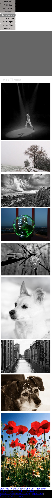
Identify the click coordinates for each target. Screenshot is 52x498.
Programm (41, 489)
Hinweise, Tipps (22, 493)
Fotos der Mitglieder (28, 491)
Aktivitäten (16, 489)
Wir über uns (28, 489)
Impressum (37, 493)
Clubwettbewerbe (8, 491)
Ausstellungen (7, 493)
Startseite (4, 489)
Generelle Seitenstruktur (11, 496)
